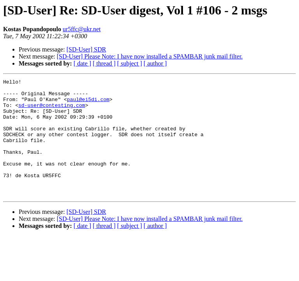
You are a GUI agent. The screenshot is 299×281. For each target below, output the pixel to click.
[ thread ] (104, 63)
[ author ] (155, 63)
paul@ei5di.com (88, 103)
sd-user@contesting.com (51, 110)
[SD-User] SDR (86, 49)
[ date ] (82, 63)
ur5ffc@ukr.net (82, 29)
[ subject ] (129, 63)
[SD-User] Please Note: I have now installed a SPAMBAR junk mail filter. (150, 56)
